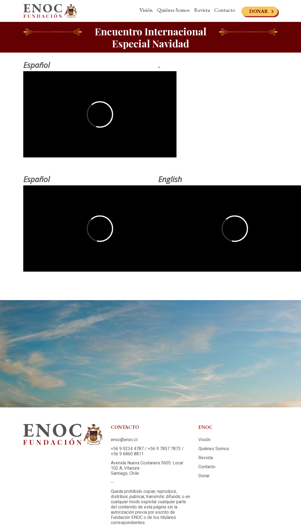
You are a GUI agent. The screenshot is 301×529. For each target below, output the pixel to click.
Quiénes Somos (173, 9)
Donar (258, 11)
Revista (202, 9)
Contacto (224, 9)
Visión (146, 9)
